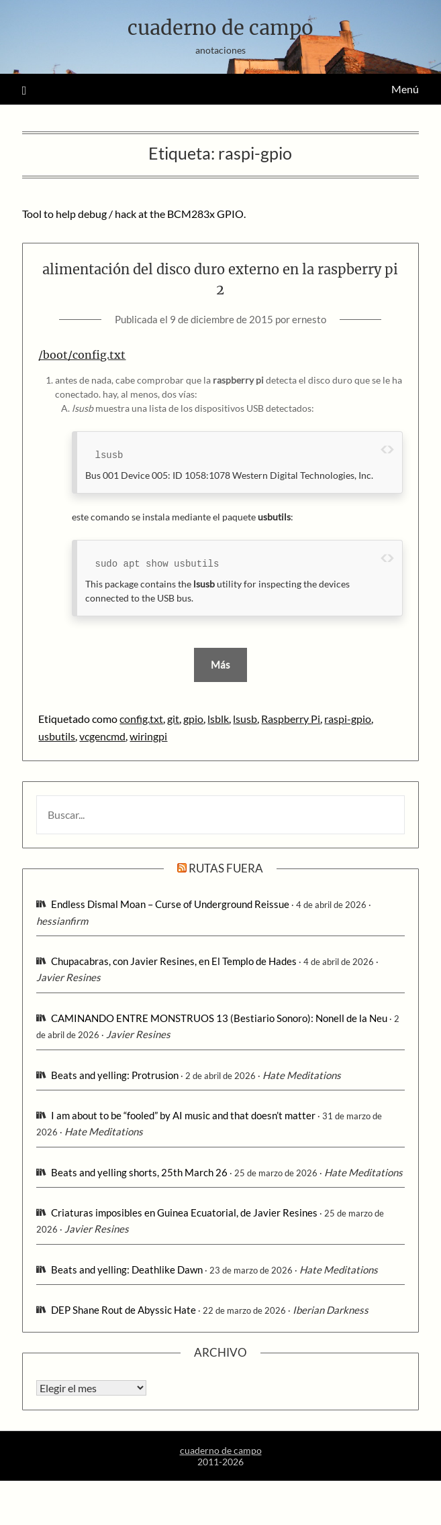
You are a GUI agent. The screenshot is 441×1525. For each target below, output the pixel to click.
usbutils (56, 736)
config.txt (141, 718)
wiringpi (148, 736)
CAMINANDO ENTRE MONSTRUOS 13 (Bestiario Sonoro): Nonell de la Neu (219, 1018)
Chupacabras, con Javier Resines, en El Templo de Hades (174, 961)
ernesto (309, 319)
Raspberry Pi (290, 718)
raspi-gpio (347, 718)
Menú (405, 88)
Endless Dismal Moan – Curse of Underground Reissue (170, 904)
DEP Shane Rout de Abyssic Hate (123, 1310)
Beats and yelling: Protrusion (115, 1075)
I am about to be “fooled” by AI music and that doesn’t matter (183, 1115)
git (173, 718)
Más (220, 665)
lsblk (218, 718)
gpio (193, 718)
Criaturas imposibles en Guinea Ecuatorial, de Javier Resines (184, 1212)
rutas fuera (226, 868)
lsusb (245, 718)
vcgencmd (102, 736)
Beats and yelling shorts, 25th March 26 (139, 1172)
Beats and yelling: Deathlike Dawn (127, 1269)
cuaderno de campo (220, 27)
